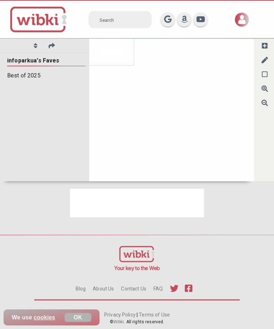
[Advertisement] (137, 203)
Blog (81, 289)
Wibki (118, 321)
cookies (44, 317)
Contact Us (133, 289)
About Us (103, 289)
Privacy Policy (120, 315)
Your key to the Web (137, 268)
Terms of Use (154, 315)
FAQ (158, 289)
